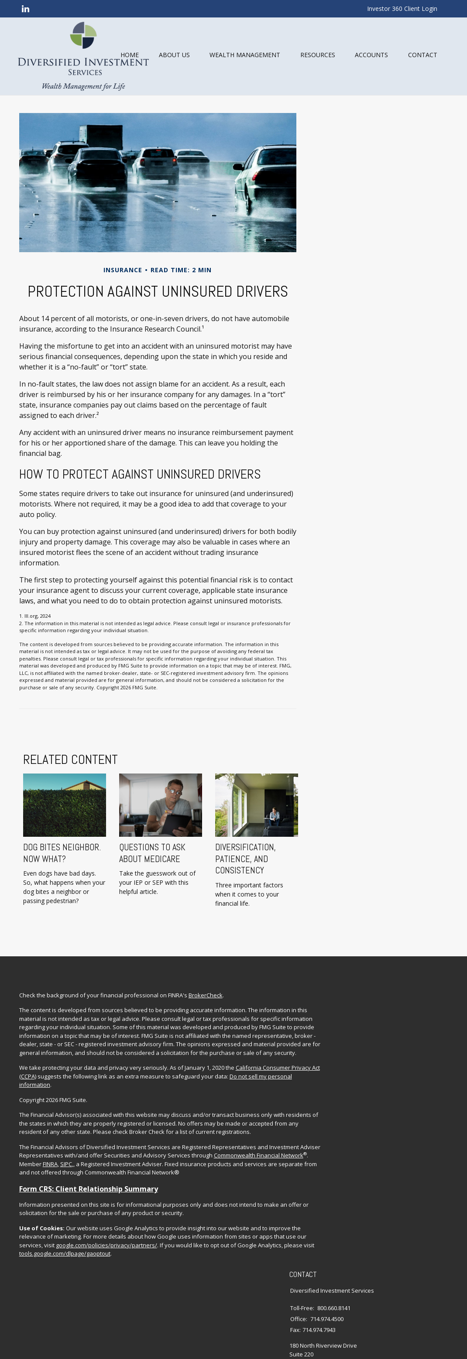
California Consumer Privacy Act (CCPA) (73, 1110)
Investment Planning (403, 1046)
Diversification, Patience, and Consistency (244, 887)
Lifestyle (387, 1100)
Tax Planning (393, 1078)
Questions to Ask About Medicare (151, 881)
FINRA (170, 1206)
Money (385, 1089)
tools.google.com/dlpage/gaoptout (98, 1313)
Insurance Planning (401, 1067)
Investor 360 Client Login (402, 8)
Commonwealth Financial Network (89, 1206)
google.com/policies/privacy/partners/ (72, 1304)
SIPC (186, 1206)
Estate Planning (396, 1057)
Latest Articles (394, 1110)
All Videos (389, 1121)
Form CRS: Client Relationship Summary (91, 1240)
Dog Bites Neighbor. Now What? (61, 881)
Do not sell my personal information (126, 1119)
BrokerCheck (208, 1012)
